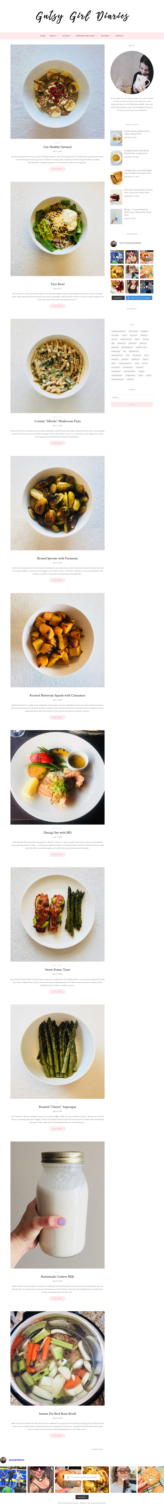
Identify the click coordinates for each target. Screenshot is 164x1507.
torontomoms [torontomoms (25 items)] (116, 371)
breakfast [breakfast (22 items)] (144, 331)
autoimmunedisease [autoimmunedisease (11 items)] (118, 331)
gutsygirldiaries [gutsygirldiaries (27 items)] (127, 347)
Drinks (57, 1272)
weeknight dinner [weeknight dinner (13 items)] (118, 379)
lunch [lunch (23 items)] (146, 355)
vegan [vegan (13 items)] (141, 375)
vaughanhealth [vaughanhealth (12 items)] (117, 375)
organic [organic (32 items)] (145, 359)
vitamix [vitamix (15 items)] (148, 375)
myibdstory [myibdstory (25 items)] (135, 359)
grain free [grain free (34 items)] (143, 343)
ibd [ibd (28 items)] (125, 351)
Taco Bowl (57, 284)
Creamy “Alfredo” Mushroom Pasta (57, 421)
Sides (57, 554)
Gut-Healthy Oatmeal (57, 147)
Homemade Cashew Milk (57, 1276)
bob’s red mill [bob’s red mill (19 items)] (133, 331)
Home (43, 36)
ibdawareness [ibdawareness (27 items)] (134, 351)
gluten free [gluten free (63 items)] (121, 343)
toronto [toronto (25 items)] (144, 363)
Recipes (66, 36)
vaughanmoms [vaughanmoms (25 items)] (130, 375)
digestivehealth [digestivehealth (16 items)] (126, 339)
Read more (57, 169)
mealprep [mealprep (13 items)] (125, 359)
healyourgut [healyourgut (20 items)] (116, 351)
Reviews (105, 36)
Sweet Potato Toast (57, 969)
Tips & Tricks (57, 828)
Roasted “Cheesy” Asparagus (57, 1107)
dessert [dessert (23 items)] (114, 339)
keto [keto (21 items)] (127, 355)
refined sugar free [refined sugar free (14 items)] (125, 363)
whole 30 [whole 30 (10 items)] (130, 379)
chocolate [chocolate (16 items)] (115, 335)
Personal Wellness (85, 36)
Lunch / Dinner (57, 280)
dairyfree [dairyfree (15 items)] (144, 335)
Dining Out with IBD (58, 832)
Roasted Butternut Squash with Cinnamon (57, 695)
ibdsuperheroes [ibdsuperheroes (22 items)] (117, 355)
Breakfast (57, 143)
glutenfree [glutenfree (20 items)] (132, 343)
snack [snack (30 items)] (137, 363)
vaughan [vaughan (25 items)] (141, 371)
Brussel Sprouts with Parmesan (57, 558)
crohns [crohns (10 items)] (124, 335)
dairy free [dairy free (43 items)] (133, 335)
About (53, 36)
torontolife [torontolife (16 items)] (139, 367)
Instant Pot (57, 1409)
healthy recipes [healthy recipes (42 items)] (141, 347)
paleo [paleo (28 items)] (113, 363)
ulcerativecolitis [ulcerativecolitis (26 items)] (129, 371)
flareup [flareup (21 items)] (145, 339)
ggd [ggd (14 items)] (113, 343)
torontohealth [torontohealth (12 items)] (127, 367)
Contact (119, 36)
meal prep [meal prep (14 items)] (115, 359)
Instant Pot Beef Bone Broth (57, 1413)
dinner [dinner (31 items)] (137, 339)
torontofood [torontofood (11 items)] (116, 367)
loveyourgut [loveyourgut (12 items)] (137, 355)
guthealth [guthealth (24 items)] (115, 347)
